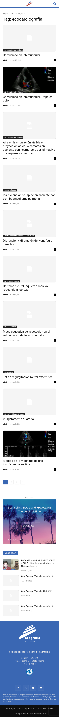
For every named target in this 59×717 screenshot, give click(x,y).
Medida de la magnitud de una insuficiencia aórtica (23, 462)
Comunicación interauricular (21, 55)
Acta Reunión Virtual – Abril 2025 (36, 591)
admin (5, 60)
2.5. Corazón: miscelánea (13, 50)
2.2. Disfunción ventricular (14, 414)
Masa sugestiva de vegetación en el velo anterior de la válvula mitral (26, 333)
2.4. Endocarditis (10, 327)
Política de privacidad (26, 708)
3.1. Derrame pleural (11, 281)
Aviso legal (10, 708)
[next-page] (23, 482)
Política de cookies (45, 708)
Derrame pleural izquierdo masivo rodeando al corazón (25, 287)
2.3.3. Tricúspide (10, 190)
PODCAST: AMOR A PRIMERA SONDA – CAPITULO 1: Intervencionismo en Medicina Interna (38, 563)
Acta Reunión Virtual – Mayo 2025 (37, 576)
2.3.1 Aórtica (8, 372)
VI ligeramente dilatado (18, 419)
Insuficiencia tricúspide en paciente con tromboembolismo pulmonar (29, 196)
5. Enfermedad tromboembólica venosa (19, 236)
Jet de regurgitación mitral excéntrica (28, 377)
